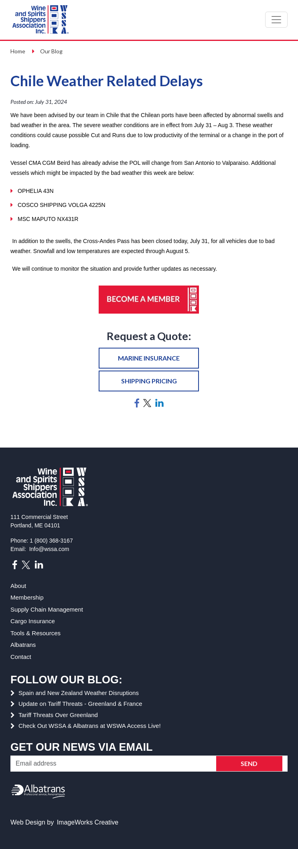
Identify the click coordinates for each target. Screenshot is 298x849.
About (18, 585)
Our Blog (51, 51)
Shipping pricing (149, 381)
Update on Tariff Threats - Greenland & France (80, 703)
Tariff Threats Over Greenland (58, 714)
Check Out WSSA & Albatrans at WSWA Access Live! (89, 725)
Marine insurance (149, 358)
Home (17, 51)
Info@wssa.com (49, 549)
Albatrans (23, 644)
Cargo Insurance (32, 621)
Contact (20, 656)
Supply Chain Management (46, 609)
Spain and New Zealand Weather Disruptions (78, 692)
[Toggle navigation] (276, 20)
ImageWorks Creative (88, 822)
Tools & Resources (35, 633)
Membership (27, 597)
